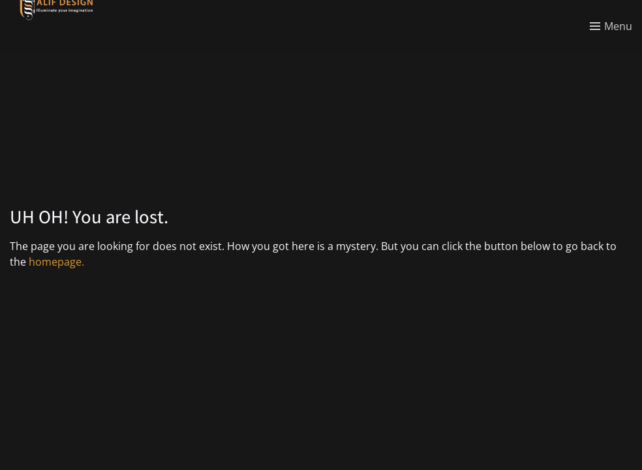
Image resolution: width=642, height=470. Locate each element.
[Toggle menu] (611, 26)
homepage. (56, 262)
